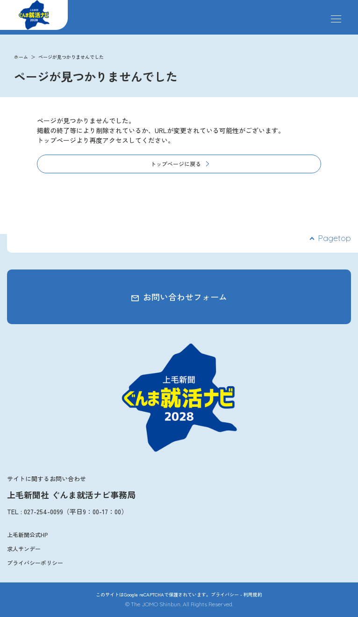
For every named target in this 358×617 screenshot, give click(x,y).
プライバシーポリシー (35, 563)
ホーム (21, 56)
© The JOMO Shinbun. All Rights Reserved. (179, 604)
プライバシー (225, 594)
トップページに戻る (175, 164)
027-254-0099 (43, 511)
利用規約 (252, 594)
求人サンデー (24, 549)
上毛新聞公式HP (27, 535)
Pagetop (334, 238)
